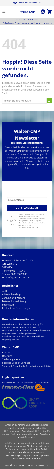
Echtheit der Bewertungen (16, 308)
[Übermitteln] (49, 100)
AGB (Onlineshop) (11, 294)
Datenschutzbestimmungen (28, 227)
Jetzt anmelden (27, 208)
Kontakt (6, 352)
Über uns (7, 355)
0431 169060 (18, 270)
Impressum (8, 304)
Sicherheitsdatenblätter (38, 366)
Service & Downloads (13, 366)
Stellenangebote (11, 359)
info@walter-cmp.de (19, 277)
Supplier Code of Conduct (16, 362)
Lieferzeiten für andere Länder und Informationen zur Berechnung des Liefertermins (27, 434)
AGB (27, 225)
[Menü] (4, 11)
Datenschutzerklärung (14, 301)
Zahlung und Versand (13, 297)
